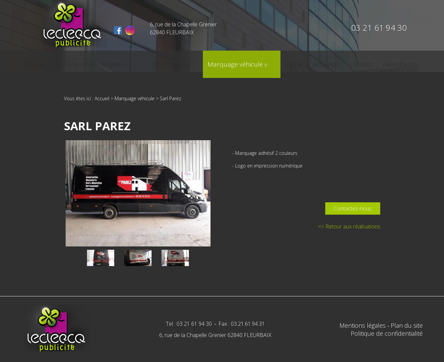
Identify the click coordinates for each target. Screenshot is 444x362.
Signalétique (175, 62)
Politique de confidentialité (387, 333)
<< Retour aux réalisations (349, 226)
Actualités (308, 62)
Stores (278, 62)
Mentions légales (363, 325)
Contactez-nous (353, 208)
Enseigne (134, 62)
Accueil (60, 62)
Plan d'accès (376, 62)
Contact (340, 62)
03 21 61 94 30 (379, 27)
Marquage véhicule (230, 62)
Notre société (96, 62)
